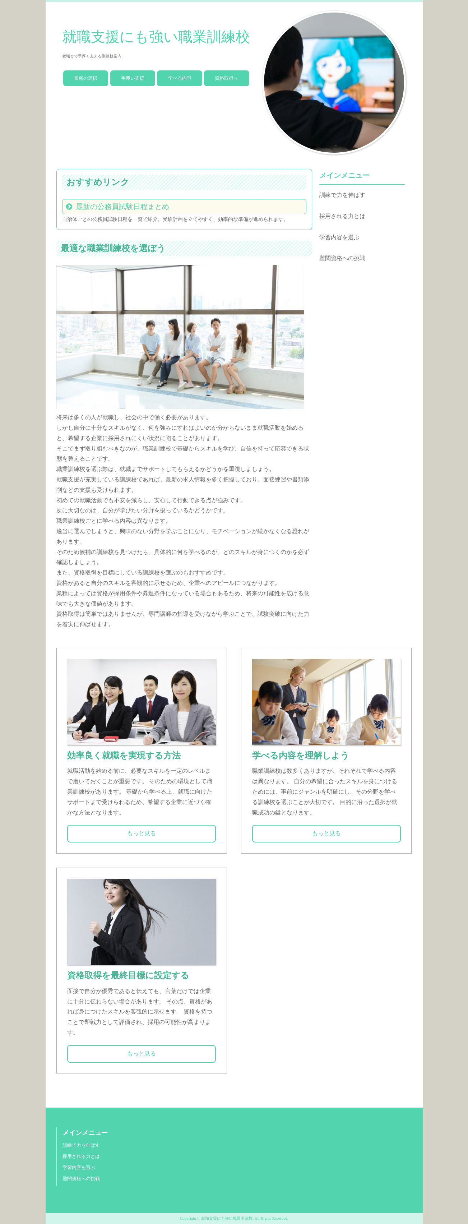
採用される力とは (342, 216)
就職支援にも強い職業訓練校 (156, 37)
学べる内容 (179, 78)
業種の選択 (85, 78)
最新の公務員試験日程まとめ (122, 207)
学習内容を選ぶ (339, 237)
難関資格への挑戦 (342, 258)
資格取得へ (226, 78)
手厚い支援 (132, 78)
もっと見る (141, 833)
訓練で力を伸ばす (342, 195)
